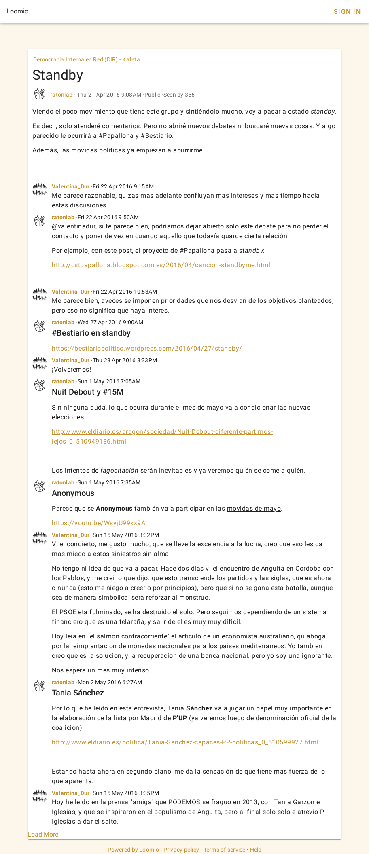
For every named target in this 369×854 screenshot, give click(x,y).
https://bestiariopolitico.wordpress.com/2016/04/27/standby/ (147, 348)
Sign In (347, 11)
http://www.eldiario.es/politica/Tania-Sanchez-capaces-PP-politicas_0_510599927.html (185, 742)
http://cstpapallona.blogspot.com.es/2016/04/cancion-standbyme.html (161, 265)
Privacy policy (181, 849)
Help (256, 849)
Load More (43, 834)
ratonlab (61, 94)
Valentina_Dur (70, 186)
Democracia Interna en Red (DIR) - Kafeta (86, 59)
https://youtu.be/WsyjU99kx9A (98, 523)
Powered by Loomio (133, 849)
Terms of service (225, 849)
